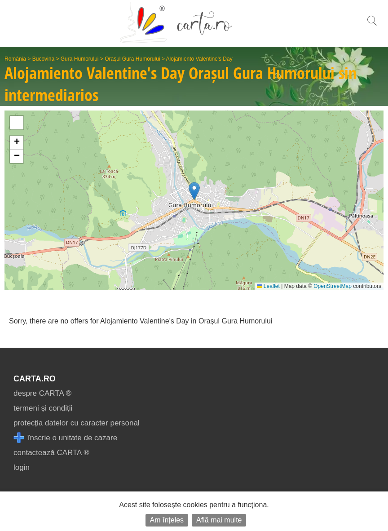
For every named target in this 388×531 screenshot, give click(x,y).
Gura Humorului (80, 59)
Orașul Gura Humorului (132, 59)
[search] (372, 25)
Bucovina (43, 59)
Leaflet (268, 286)
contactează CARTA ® (51, 452)
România (15, 59)
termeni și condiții (42, 408)
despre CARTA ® (42, 393)
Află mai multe (219, 520)
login (21, 467)
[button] (194, 191)
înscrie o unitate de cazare (65, 438)
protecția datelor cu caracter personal (76, 423)
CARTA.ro (34, 378)
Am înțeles (167, 520)
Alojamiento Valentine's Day (199, 59)
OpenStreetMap (332, 286)
